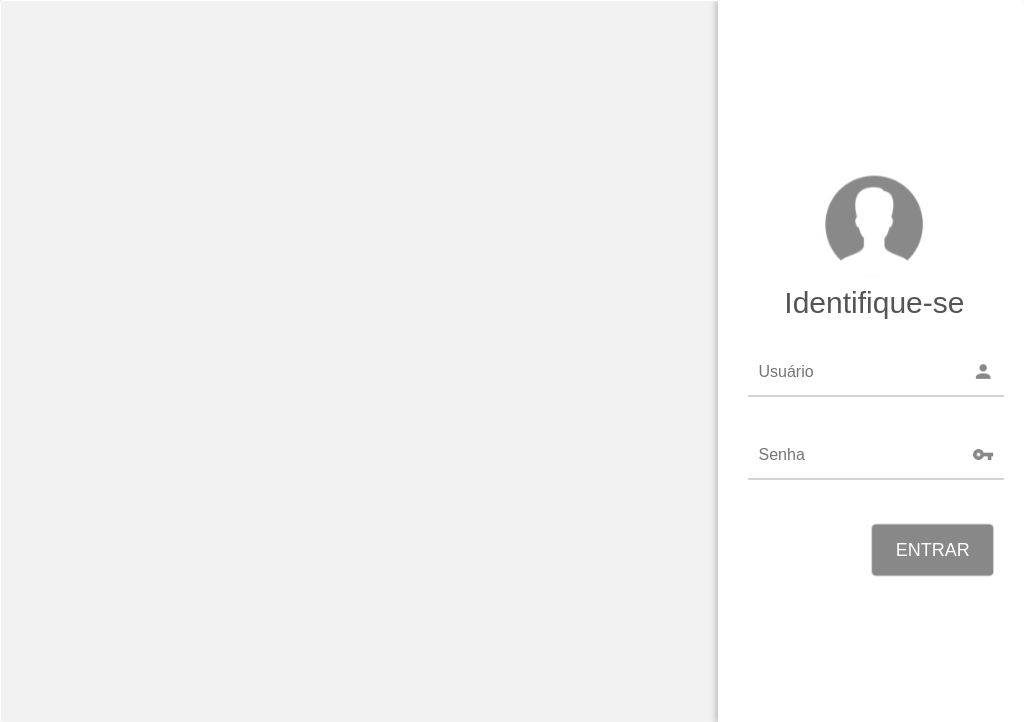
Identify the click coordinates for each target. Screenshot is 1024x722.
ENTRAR (933, 550)
